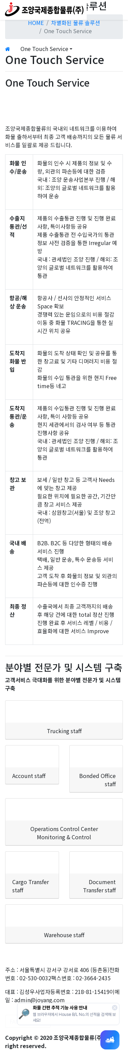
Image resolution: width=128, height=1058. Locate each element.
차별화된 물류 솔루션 (75, 22)
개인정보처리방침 (25, 961)
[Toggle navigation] (118, 10)
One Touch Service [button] (44, 48)
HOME (36, 22)
